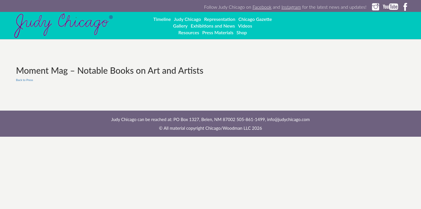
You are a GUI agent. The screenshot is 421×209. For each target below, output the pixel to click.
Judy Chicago (187, 19)
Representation (219, 19)
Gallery (180, 25)
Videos (245, 25)
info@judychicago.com (288, 119)
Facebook (262, 7)
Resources (188, 32)
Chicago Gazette (255, 19)
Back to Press (24, 80)
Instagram (291, 7)
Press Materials (217, 32)
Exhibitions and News (213, 25)
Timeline (162, 19)
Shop (242, 32)
